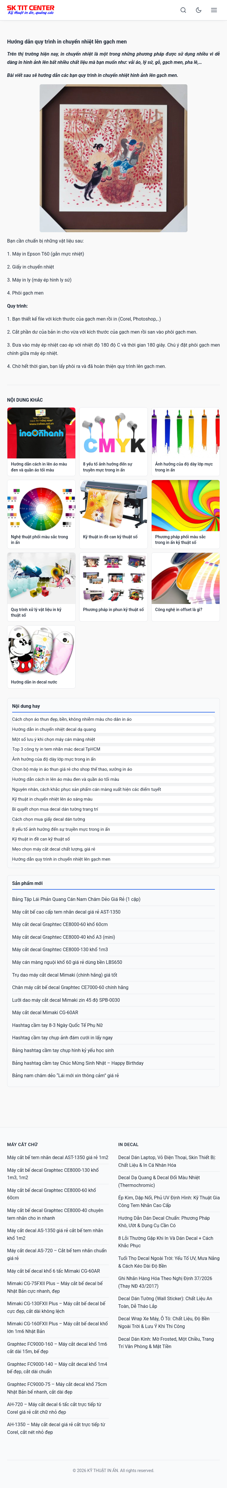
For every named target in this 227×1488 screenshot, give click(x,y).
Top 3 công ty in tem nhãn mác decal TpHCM (56, 749)
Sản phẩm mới (27, 883)
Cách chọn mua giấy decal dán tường (48, 819)
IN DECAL (128, 1144)
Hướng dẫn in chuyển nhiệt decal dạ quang (54, 729)
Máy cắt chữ (22, 1144)
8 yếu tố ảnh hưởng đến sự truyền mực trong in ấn (61, 829)
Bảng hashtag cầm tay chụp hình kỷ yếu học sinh (63, 1050)
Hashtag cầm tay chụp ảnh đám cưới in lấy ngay (62, 1038)
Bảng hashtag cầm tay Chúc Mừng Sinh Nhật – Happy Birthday (77, 1063)
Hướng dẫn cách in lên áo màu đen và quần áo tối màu (65, 779)
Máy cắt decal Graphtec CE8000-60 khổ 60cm (60, 924)
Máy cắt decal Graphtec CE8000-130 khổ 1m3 (60, 949)
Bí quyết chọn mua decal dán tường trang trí (55, 809)
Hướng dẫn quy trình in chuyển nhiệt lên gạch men (61, 859)
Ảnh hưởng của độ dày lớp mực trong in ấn (53, 759)
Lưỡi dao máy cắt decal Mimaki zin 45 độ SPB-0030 (66, 1000)
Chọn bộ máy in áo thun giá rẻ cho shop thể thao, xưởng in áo (72, 769)
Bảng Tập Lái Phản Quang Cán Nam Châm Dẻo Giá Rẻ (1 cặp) (76, 899)
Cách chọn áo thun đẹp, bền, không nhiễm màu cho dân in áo (72, 719)
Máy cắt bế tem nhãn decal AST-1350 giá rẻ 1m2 (57, 1157)
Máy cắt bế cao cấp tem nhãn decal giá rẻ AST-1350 (66, 912)
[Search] (183, 10)
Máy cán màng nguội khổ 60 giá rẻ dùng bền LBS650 (67, 962)
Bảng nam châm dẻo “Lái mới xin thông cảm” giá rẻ (65, 1075)
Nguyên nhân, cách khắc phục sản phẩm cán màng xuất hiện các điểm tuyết (86, 789)
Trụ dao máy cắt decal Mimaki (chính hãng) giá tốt (64, 975)
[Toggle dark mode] (199, 10)
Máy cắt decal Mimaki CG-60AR (45, 1012)
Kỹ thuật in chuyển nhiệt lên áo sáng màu (52, 799)
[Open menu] (214, 10)
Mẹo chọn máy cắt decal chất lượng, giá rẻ (53, 849)
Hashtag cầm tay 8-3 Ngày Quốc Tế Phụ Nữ (57, 1025)
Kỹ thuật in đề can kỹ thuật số (41, 839)
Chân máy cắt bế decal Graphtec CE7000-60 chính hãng (70, 987)
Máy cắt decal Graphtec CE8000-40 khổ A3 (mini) (63, 937)
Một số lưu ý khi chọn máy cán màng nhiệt (53, 739)
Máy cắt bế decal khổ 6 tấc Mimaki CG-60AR (53, 1271)
